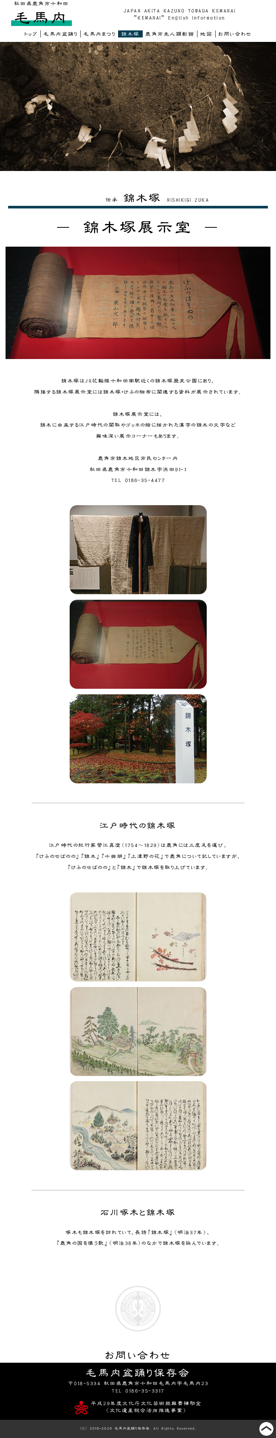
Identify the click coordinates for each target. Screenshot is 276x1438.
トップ (30, 34)
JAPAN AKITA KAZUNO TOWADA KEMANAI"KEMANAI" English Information (179, 14)
